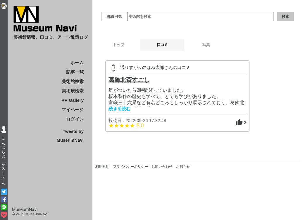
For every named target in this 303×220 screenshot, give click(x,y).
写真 (206, 45)
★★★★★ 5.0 (126, 125)
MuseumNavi (25, 209)
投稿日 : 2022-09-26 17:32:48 (137, 120)
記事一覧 (75, 72)
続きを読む (119, 108)
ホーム (77, 62)
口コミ (162, 45)
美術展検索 (73, 90)
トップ (118, 45)
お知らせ (183, 167)
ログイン (75, 118)
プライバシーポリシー (130, 167)
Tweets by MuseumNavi (70, 136)
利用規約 (102, 167)
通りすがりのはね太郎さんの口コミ (155, 67)
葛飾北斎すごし (129, 80)
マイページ (73, 109)
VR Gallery (72, 100)
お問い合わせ (162, 167)
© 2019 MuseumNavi (30, 214)
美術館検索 (73, 81)
